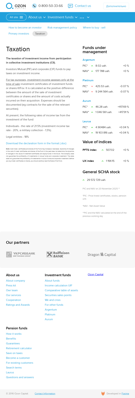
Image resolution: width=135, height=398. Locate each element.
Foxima (125, 393)
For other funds (54, 305)
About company (15, 280)
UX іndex (88, 161)
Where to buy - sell (94, 27)
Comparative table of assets (61, 290)
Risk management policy (62, 27)
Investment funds (61, 17)
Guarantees (13, 343)
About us (35, 17)
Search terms (14, 367)
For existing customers (19, 363)
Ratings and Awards (18, 305)
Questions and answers (20, 377)
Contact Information (45, 393)
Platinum (88, 80)
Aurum (87, 101)
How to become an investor (25, 27)
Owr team (12, 290)
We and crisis (52, 300)
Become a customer (18, 358)
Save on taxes (14, 353)
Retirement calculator (19, 348)
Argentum (89, 60)
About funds (52, 280)
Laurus (87, 121)
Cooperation (13, 300)
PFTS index (90, 150)
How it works (13, 334)
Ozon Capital (95, 274)
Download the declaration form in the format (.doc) (36, 143)
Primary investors (19, 33)
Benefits (11, 338)
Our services (13, 295)
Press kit (11, 285)
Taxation (40, 33)
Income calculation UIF (58, 285)
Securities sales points (58, 295)
